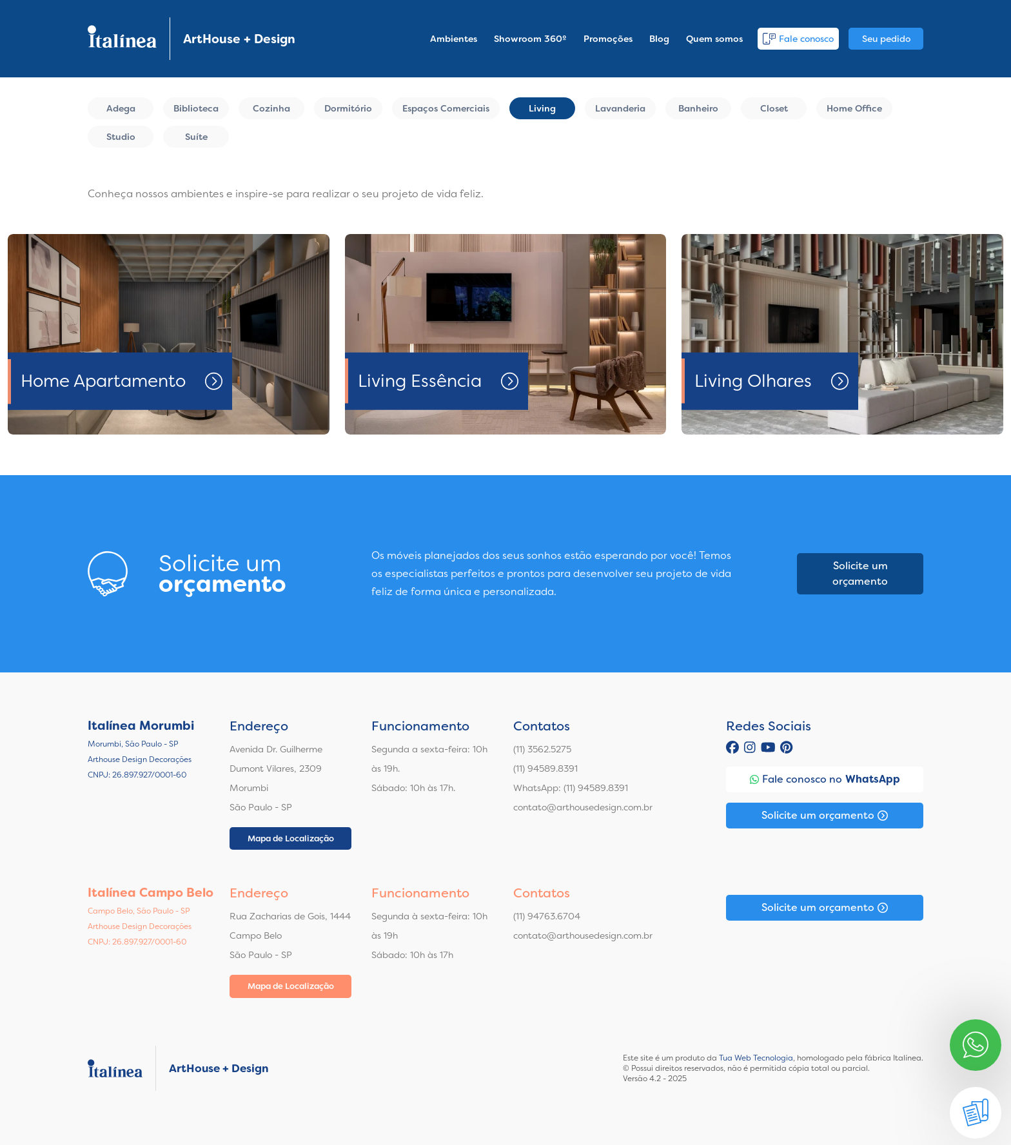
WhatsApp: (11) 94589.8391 (570, 788)
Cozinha (271, 108)
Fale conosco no (825, 779)
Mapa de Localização (291, 838)
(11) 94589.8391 (545, 768)
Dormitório (348, 108)
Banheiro (698, 108)
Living (542, 108)
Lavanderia (620, 108)
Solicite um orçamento (860, 573)
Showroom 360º (530, 38)
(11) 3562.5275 (542, 749)
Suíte (196, 136)
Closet (774, 108)
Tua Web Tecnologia (756, 1058)
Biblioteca (196, 108)
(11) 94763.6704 (546, 916)
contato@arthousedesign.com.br (583, 807)
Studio (120, 136)
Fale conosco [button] (798, 38)
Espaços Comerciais (445, 108)
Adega (120, 108)
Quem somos (714, 38)
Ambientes (453, 38)
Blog (659, 38)
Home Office (854, 108)
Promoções (608, 38)
